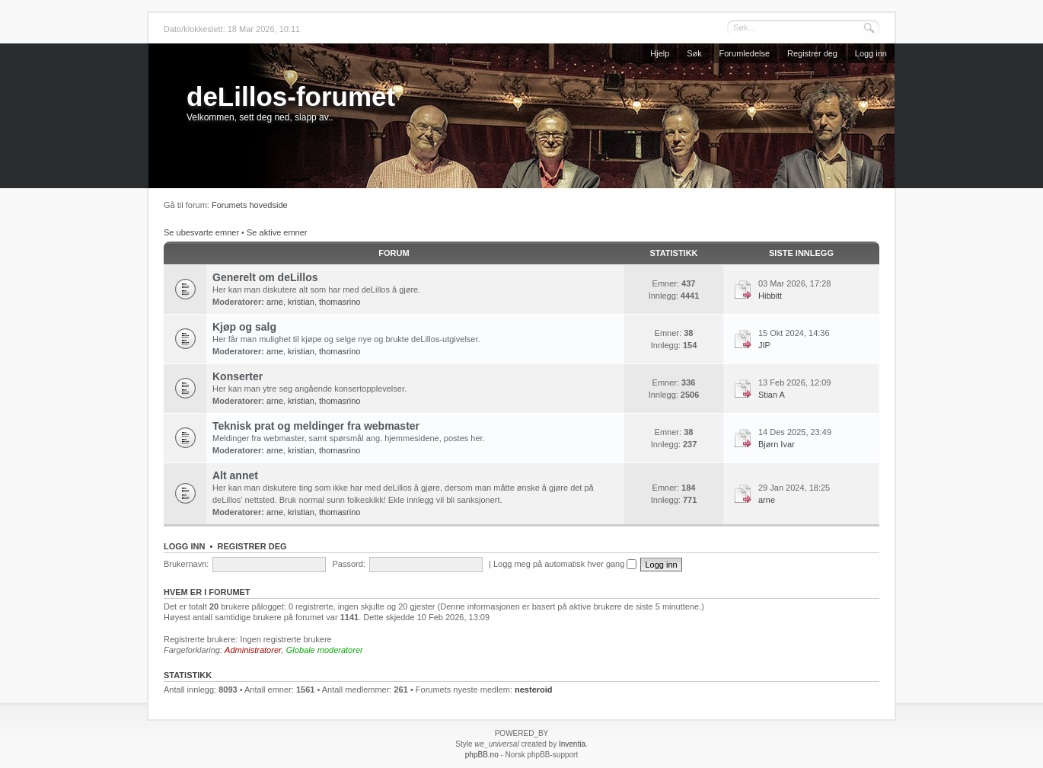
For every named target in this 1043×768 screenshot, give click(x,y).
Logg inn (871, 53)
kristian (301, 301)
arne (274, 301)
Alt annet (235, 475)
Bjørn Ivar (776, 444)
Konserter (237, 376)
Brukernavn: (186, 563)
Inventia (572, 744)
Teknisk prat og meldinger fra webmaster (315, 426)
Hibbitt (770, 295)
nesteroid (534, 689)
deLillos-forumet (291, 96)
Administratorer (253, 649)
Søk (694, 53)
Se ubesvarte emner (201, 232)
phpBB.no (482, 754)
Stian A (771, 394)
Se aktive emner (277, 232)
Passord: (348, 563)
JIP (764, 345)
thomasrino (339, 301)
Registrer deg (812, 53)
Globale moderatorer (324, 649)
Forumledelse (744, 53)
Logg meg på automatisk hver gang (565, 563)
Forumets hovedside (250, 205)
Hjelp (659, 53)
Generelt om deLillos (264, 277)
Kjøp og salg (244, 327)
